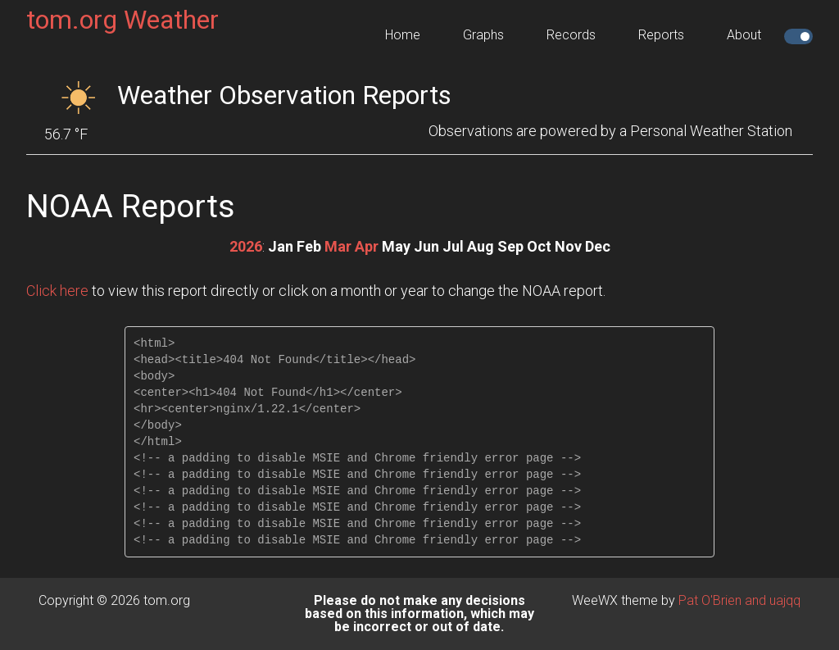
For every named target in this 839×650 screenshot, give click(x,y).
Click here (57, 290)
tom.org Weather (122, 19)
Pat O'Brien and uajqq (739, 600)
